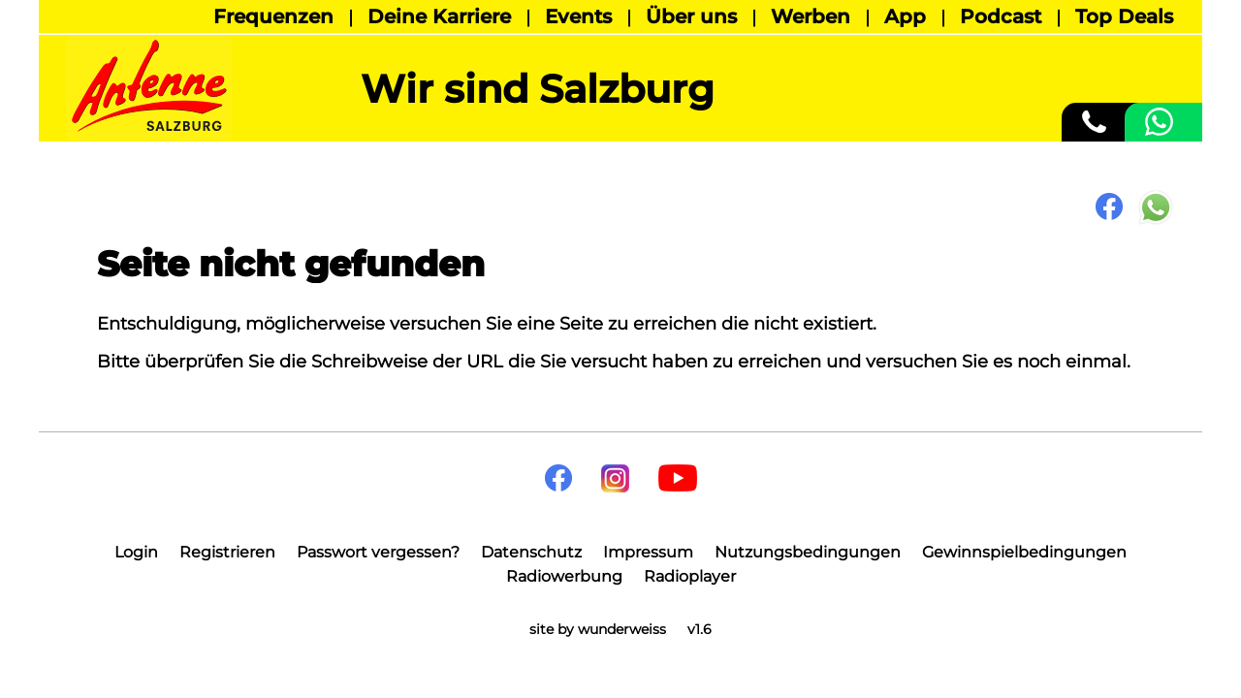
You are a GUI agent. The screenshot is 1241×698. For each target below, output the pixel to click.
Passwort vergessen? (378, 552)
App (905, 16)
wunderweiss (622, 629)
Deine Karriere (439, 16)
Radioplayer (690, 576)
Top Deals (1124, 16)
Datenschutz (531, 552)
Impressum (648, 552)
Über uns (691, 16)
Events (578, 16)
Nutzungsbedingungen (808, 552)
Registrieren (227, 552)
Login (136, 552)
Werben (810, 16)
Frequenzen (273, 16)
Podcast (1000, 16)
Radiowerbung (564, 576)
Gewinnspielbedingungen (1024, 552)
